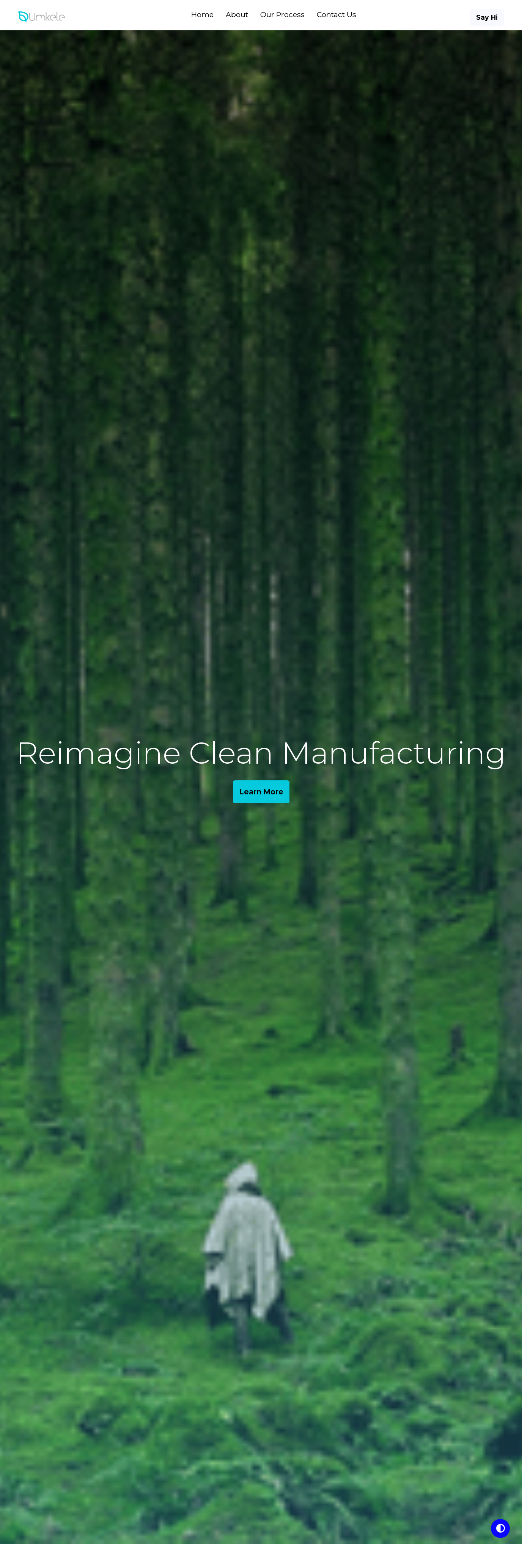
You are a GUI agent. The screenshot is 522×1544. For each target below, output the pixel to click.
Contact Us (336, 14)
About (237, 14)
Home (202, 14)
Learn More (261, 791)
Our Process (282, 14)
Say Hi (487, 17)
